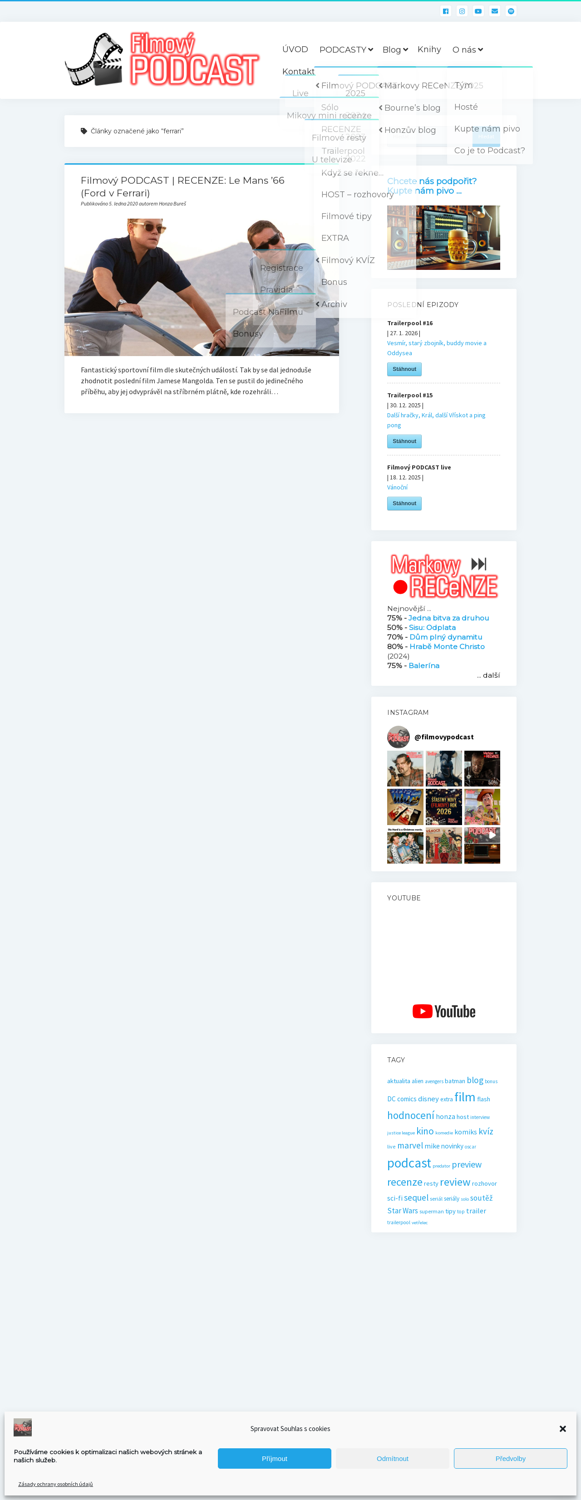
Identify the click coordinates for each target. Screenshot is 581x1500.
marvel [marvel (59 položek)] (410, 1145)
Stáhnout (404, 369)
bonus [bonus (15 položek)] (491, 1081)
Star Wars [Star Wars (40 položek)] (402, 1211)
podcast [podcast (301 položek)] (409, 1162)
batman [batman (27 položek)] (455, 1081)
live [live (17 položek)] (391, 1146)
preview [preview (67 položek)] (467, 1164)
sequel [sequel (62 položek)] (416, 1197)
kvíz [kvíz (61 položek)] (485, 1131)
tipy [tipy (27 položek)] (450, 1211)
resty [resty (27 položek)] (431, 1183)
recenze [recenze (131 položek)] (405, 1182)
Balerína (424, 665)
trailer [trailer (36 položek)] (476, 1210)
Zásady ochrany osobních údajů (55, 1483)
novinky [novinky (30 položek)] (452, 1146)
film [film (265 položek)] (465, 1097)
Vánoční (397, 487)
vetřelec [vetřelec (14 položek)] (420, 1223)
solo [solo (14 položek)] (465, 1199)
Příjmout (274, 1458)
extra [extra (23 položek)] (446, 1099)
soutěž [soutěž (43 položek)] (481, 1198)
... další (488, 675)
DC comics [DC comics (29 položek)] (402, 1098)
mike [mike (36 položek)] (432, 1145)
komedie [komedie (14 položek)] (444, 1133)
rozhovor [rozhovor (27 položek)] (484, 1183)
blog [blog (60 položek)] (475, 1080)
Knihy (429, 49)
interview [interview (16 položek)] (480, 1117)
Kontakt (298, 72)
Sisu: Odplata (432, 627)
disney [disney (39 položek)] (428, 1099)
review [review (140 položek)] (455, 1182)
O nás (464, 50)
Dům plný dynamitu (446, 637)
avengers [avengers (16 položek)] (434, 1081)
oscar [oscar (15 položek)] (470, 1146)
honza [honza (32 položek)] (445, 1116)
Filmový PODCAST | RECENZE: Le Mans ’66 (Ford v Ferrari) (201, 287)
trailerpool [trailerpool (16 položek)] (398, 1222)
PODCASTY (343, 50)
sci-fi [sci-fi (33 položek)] (395, 1198)
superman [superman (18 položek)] (431, 1211)
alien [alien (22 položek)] (417, 1081)
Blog (392, 50)
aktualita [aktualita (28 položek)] (398, 1081)
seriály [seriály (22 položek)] (451, 1198)
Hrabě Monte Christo (447, 646)
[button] (562, 1428)
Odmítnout (393, 1458)
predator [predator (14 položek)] (441, 1166)
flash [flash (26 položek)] (483, 1099)
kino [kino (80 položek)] (425, 1131)
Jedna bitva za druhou (449, 618)
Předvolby (511, 1458)
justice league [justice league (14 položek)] (401, 1133)
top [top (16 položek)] (461, 1211)
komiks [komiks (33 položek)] (465, 1132)
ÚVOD (295, 49)
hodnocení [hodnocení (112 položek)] (410, 1115)
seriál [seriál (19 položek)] (436, 1198)
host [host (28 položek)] (463, 1117)
